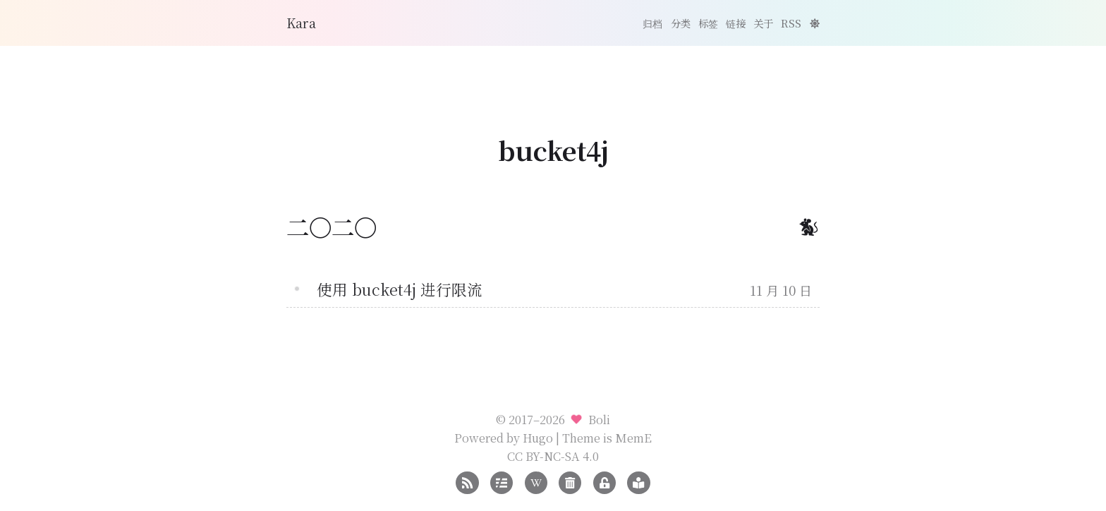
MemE (633, 437)
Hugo (538, 437)
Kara (301, 22)
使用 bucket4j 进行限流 (399, 289)
